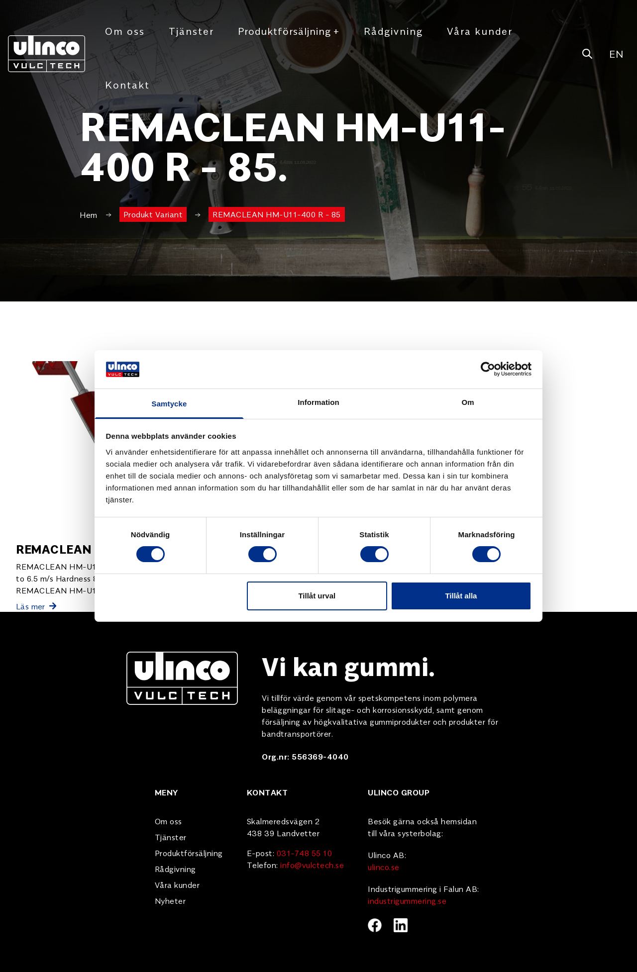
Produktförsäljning (289, 31)
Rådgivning (393, 30)
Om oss (125, 30)
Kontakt (127, 84)
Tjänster (191, 30)
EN (616, 53)
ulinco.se (384, 866)
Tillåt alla (461, 595)
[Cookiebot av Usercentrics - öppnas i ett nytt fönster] (487, 369)
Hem (89, 214)
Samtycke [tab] (169, 403)
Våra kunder (480, 30)
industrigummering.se (407, 900)
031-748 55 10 (304, 852)
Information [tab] (318, 402)
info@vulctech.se (312, 864)
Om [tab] (467, 402)
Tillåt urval (316, 595)
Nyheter (170, 900)
